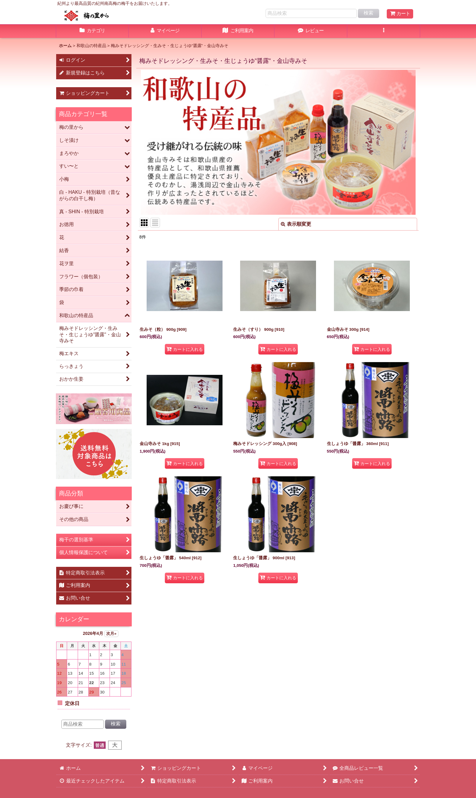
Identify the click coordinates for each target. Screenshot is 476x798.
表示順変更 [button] (296, 224)
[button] (383, 31)
